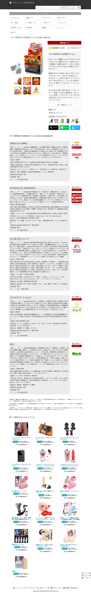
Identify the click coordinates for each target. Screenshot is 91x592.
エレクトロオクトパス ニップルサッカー (69, 438)
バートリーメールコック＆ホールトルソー (21, 438)
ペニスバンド (62, 23)
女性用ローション (16, 28)
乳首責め (29, 28)
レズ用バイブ (46, 23)
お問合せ (74, 588)
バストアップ (46, 18)
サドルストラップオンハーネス (45, 438)
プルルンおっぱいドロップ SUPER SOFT (68, 545)
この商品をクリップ (64, 105)
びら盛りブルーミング (19, 491)
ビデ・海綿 (14, 23)
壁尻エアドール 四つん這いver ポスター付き (44, 545)
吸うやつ (13, 32)
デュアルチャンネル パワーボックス (21, 465)
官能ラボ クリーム (17, 545)
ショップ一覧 (45, 588)
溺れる (14, 571)
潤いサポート (62, 18)
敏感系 (44, 28)
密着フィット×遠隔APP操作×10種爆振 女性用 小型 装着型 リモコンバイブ (70, 519)
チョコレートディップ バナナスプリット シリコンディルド (45, 465)
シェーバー (61, 28)
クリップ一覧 (34, 588)
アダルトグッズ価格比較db (21, 2)
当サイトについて (56, 588)
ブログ (26, 588)
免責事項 (66, 588)
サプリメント (15, 18)
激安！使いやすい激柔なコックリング (45, 492)
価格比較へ (64, 43)
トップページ (17, 588)
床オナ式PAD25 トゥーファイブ (69, 492)
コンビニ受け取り (36, 373)
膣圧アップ (29, 18)
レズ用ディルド (31, 23)
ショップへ (78, 147)
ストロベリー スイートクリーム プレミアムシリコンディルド (69, 465)
